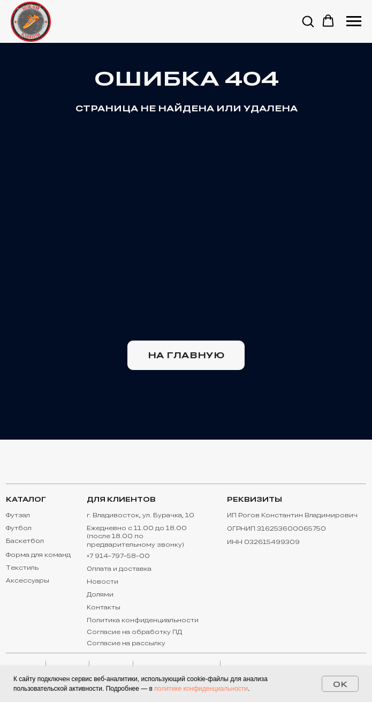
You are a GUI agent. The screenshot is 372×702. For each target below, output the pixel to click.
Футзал (18, 515)
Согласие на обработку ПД (134, 632)
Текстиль (22, 567)
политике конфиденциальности (201, 688)
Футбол (19, 528)
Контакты (103, 607)
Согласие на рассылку (126, 643)
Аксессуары (27, 580)
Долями (100, 594)
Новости (102, 581)
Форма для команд (38, 555)
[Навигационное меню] (353, 21)
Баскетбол (25, 541)
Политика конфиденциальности (143, 620)
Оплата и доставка (119, 568)
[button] (307, 20)
